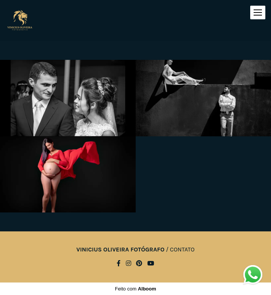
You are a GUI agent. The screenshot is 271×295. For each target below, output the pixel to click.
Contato (182, 250)
